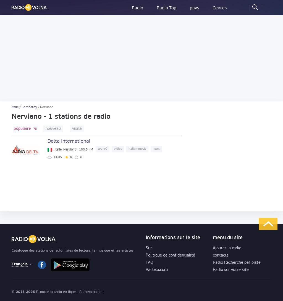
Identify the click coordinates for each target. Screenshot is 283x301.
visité (77, 129)
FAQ (149, 263)
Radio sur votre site (231, 270)
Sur (149, 248)
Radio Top (166, 8)
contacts (221, 256)
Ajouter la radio (227, 248)
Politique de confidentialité (170, 256)
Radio (137, 8)
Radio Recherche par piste (237, 263)
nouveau (53, 129)
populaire (22, 129)
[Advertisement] (141, 58)
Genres (220, 8)
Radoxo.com (157, 270)
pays (194, 8)
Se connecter (267, 7)
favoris (243, 7)
